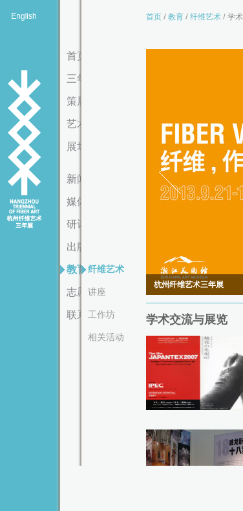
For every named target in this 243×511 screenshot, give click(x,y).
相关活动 (106, 337)
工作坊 (101, 314)
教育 (176, 16)
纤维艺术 (106, 269)
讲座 (97, 292)
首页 (154, 16)
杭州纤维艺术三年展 (23, 150)
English (23, 16)
